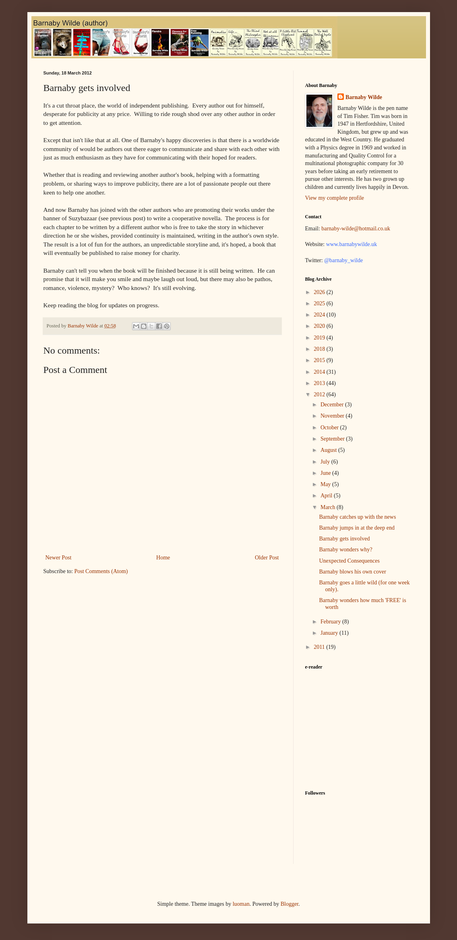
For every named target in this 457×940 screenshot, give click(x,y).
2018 (320, 349)
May (326, 484)
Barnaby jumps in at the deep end (356, 528)
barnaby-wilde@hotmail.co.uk (355, 229)
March (329, 507)
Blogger (289, 904)
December (333, 405)
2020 (320, 326)
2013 (320, 383)
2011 (320, 647)
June (326, 473)
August (329, 450)
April (327, 496)
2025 (320, 303)
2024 (320, 315)
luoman (241, 904)
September (333, 439)
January (330, 633)
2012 (320, 394)
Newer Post (58, 558)
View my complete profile (334, 198)
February (331, 622)
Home (163, 558)
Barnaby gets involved (344, 539)
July (326, 462)
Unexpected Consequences (349, 561)
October (330, 427)
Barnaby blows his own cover (352, 572)
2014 (320, 372)
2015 (320, 360)
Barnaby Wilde (363, 97)
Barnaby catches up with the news (357, 517)
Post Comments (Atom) (101, 571)
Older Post (267, 558)
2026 (320, 292)
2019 (320, 338)
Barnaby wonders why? (345, 550)
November (333, 416)
